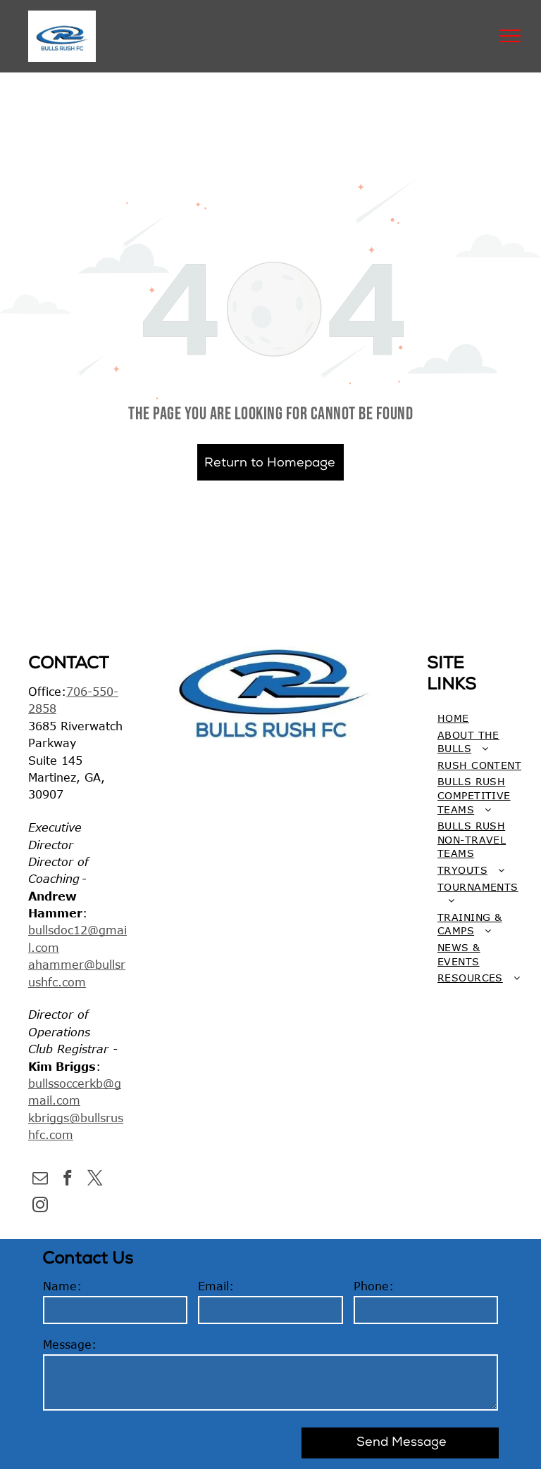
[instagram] (39, 1206)
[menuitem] (480, 718)
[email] (39, 1179)
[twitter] (94, 1179)
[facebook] (67, 1179)
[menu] (510, 36)
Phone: (374, 1286)
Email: (216, 1286)
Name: (62, 1286)
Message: (70, 1344)
